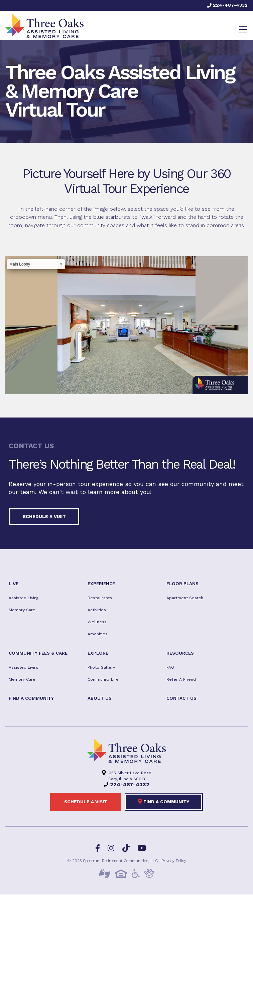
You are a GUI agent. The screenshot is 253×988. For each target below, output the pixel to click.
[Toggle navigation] (243, 29)
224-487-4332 (227, 5)
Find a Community (163, 801)
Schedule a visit (44, 516)
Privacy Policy (173, 860)
